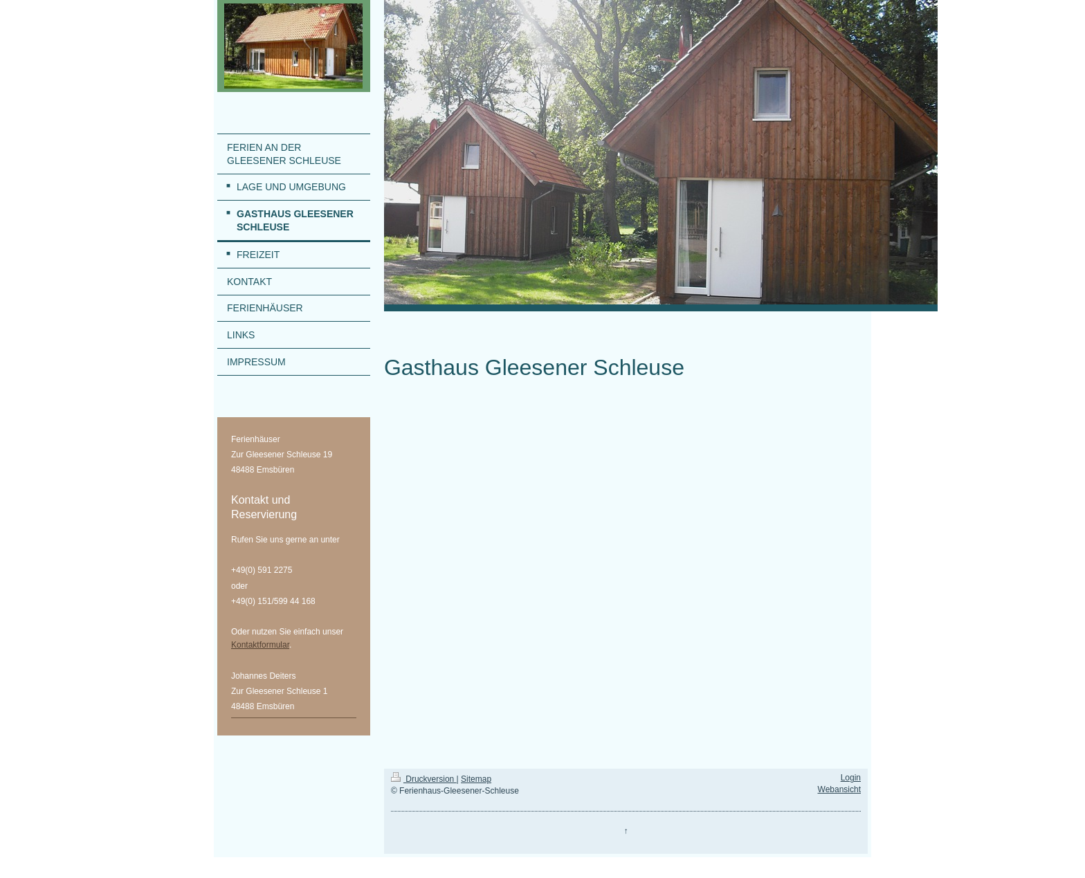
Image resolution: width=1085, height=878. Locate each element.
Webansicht (839, 789)
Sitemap (476, 779)
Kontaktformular (260, 645)
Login (851, 778)
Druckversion (424, 779)
